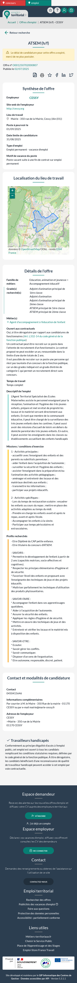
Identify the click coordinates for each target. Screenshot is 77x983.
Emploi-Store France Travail (38, 950)
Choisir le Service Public (38, 941)
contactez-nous (38, 881)
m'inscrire (38, 815)
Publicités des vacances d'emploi (37, 904)
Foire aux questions (38, 908)
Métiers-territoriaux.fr (38, 936)
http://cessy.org (15, 108)
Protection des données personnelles (38, 913)
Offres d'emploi (27, 22)
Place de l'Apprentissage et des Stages (38, 945)
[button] (12, 190)
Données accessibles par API (35, 978)
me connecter (39, 850)
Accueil (12, 22)
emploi (33, 2)
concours (9, 2)
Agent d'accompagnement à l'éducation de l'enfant (36, 322)
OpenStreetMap (30, 249)
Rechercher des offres (38, 899)
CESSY (34, 98)
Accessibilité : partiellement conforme (38, 917)
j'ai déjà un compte (38, 823)
